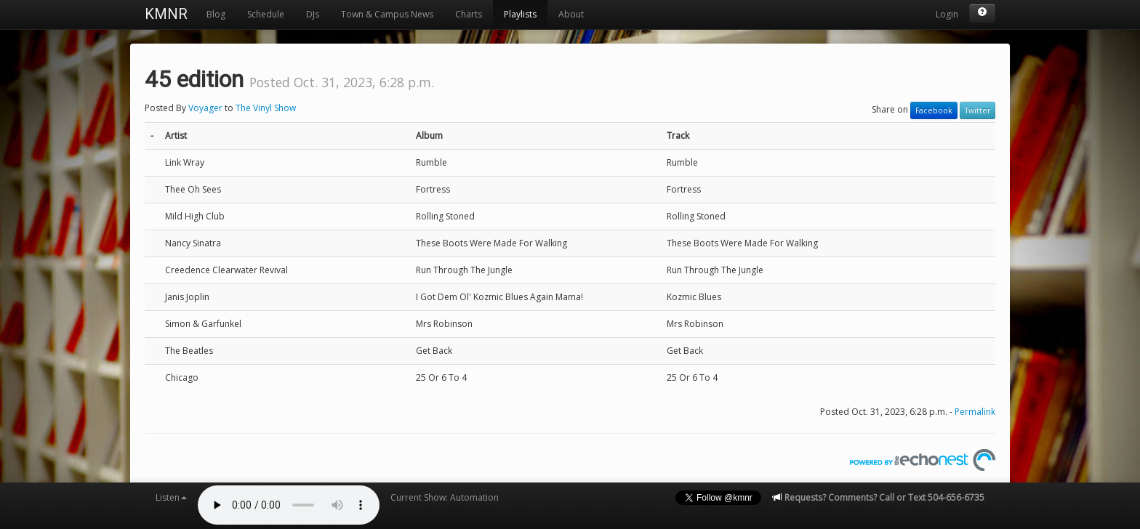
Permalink (975, 411)
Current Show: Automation (444, 497)
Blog (215, 14)
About (571, 14)
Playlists (520, 14)
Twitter (977, 110)
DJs (312, 14)
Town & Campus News (387, 14)
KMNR (166, 14)
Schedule (265, 14)
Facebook (933, 110)
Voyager (205, 108)
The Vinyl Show (266, 108)
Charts (468, 14)
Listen (171, 497)
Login (947, 14)
